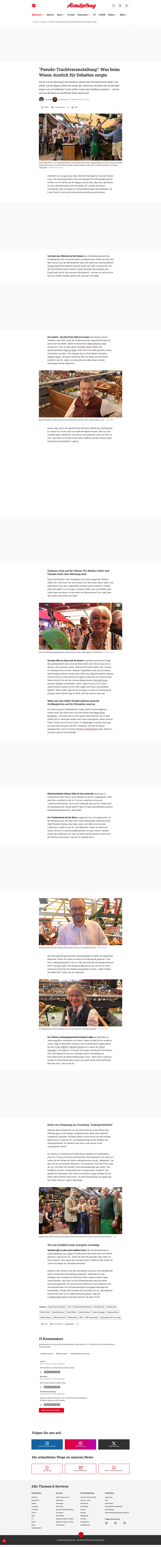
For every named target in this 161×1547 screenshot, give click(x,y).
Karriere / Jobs (85, 1500)
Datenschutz (109, 1503)
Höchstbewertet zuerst (80, 1354)
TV (32, 1519)
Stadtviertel (35, 1500)
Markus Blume (94, 343)
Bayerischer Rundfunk (57, 1307)
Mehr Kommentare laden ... (51, 1410)
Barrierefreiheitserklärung (113, 1506)
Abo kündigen (109, 1509)
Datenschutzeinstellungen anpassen (117, 1512)
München (44, 22)
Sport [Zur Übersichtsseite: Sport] (59, 14)
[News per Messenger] (47, 1469)
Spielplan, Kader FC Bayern (65, 1519)
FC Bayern (35, 1506)
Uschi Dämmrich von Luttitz (60, 1253)
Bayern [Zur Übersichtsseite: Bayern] (50, 14)
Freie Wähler (71, 1312)
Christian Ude (59, 966)
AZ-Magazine (84, 1522)
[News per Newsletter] (80, 1469)
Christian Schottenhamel (87, 729)
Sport (33, 1516)
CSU (104, 343)
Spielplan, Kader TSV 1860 (64, 1522)
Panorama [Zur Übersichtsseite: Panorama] (83, 14)
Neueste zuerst (46, 1354)
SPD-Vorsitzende (91, 1317)
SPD (95, 347)
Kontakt (83, 1512)
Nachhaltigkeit (36, 1528)
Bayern (34, 1503)
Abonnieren (84, 1503)
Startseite (35, 22)
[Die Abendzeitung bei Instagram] (80, 1444)
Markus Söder (70, 350)
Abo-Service (84, 1506)
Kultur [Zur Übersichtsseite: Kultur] (111, 14)
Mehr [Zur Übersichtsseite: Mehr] (122, 14)
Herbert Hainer (54, 357)
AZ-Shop (83, 1519)
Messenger (59, 1503)
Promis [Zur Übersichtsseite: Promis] (71, 14)
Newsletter (59, 1500)
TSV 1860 (35, 1509)
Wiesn (78, 182)
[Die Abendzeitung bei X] (114, 1444)
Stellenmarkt (60, 1525)
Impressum (108, 1497)
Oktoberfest (72, 1317)
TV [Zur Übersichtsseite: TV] (94, 14)
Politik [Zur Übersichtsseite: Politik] (102, 14)
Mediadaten (84, 1516)
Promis (34, 1512)
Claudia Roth (53, 266)
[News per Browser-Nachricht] (114, 1469)
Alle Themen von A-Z (63, 1497)
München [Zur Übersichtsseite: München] (36, 14)
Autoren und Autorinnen (88, 1497)
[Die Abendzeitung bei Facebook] (47, 1444)
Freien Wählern (61, 1047)
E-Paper (83, 1509)
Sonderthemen (85, 1525)
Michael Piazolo (77, 1047)
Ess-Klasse (59, 1512)
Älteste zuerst (61, 1354)
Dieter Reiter (86, 347)
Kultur (34, 1522)
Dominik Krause (100, 680)
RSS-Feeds (59, 1506)
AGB (106, 1500)
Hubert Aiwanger (99, 1312)
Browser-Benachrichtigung (65, 1509)
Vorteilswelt (60, 1516)
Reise (33, 1525)
